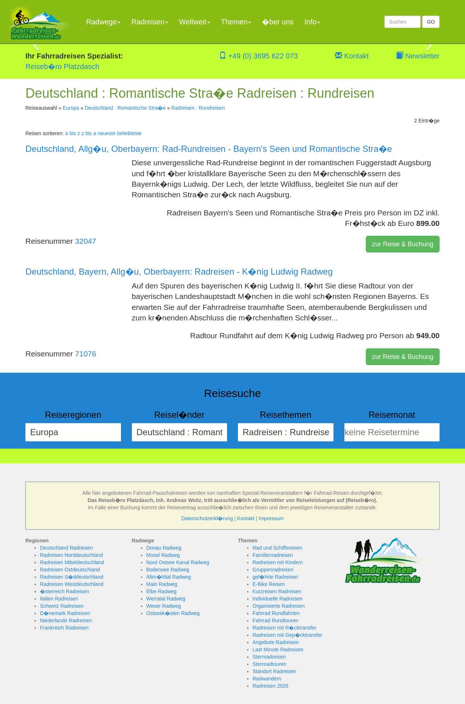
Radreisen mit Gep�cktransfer (287, 635)
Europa (71, 108)
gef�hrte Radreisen (275, 577)
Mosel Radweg (163, 555)
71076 (85, 353)
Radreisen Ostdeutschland (70, 569)
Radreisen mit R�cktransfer (284, 628)
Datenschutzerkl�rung (207, 518)
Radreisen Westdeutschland (72, 584)
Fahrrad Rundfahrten (276, 613)
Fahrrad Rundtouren (275, 620)
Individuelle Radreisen (277, 599)
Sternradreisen (269, 657)
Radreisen (150, 22)
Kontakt (352, 56)
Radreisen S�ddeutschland (71, 577)
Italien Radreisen (59, 599)
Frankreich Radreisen (64, 628)
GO (431, 22)
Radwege (103, 22)
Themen (236, 22)
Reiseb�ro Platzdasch (62, 66)
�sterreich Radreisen (64, 591)
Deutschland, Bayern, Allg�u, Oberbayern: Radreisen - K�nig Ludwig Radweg (179, 271)
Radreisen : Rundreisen (198, 108)
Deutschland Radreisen (66, 548)
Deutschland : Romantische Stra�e (125, 108)
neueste (106, 133)
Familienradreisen (272, 555)
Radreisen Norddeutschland (71, 555)
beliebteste (129, 133)
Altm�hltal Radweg (168, 577)
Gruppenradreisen (273, 569)
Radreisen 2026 (270, 686)
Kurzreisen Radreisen (277, 591)
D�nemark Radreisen (65, 613)
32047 (85, 241)
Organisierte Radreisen (278, 606)
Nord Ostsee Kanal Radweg (178, 562)
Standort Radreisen (274, 671)
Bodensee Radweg (167, 569)
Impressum (271, 518)
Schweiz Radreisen (62, 606)
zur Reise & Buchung (402, 244)
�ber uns (278, 22)
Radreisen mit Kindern (277, 562)
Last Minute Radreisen (277, 649)
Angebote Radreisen (275, 642)
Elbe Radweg (161, 591)
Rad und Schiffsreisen (277, 548)
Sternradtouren (269, 664)
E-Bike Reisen (268, 584)
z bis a (88, 133)
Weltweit (194, 22)
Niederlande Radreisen (66, 620)
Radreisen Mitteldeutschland (72, 562)
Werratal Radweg (166, 599)
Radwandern (266, 678)
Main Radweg (162, 584)
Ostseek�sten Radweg (173, 613)
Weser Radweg (163, 606)
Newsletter (418, 56)
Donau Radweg (164, 548)
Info (312, 22)
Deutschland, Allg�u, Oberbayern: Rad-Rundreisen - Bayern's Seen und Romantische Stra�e (208, 149)
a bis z (72, 133)
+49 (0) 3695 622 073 (258, 56)
